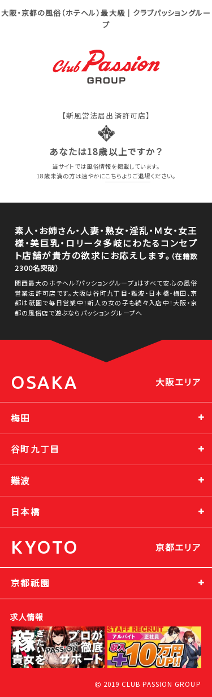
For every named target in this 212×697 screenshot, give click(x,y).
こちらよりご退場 (127, 176)
